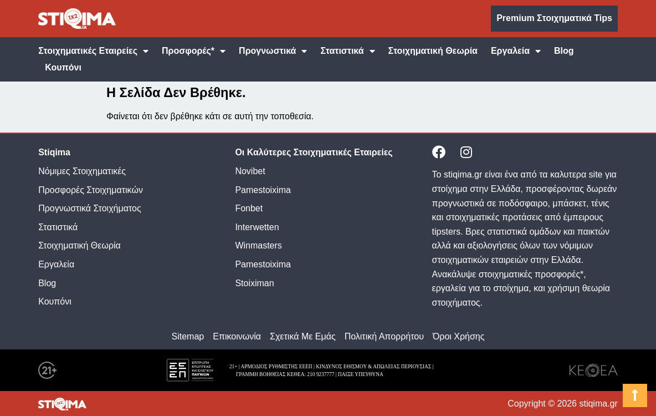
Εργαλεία (516, 51)
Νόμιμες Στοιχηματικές (82, 171)
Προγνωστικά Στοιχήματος (89, 208)
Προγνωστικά (273, 51)
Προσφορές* (194, 51)
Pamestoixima (262, 190)
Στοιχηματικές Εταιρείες (93, 51)
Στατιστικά (347, 51)
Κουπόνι (63, 67)
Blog (564, 50)
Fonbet (249, 208)
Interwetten (257, 227)
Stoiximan (254, 283)
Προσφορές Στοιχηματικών (90, 190)
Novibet (250, 171)
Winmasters (258, 245)
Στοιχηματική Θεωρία (433, 50)
